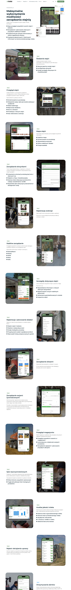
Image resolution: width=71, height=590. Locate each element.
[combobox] (53, 1)
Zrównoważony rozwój (33, 1)
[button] (19, 1)
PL (53, 1)
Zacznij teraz (60, 1)
